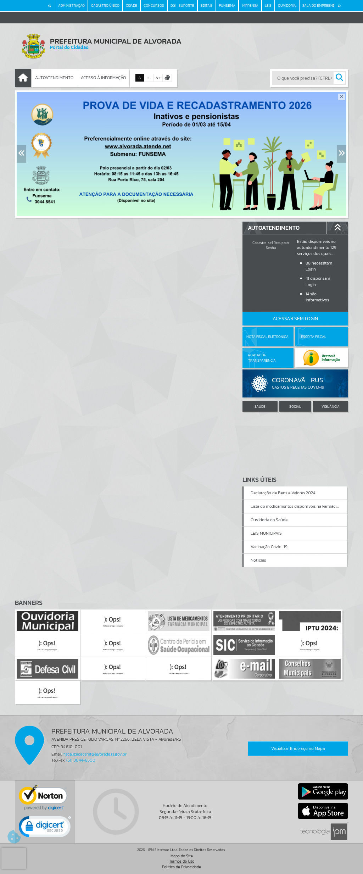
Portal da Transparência (262, 357)
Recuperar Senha (277, 245)
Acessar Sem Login (295, 318)
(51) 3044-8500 (80, 760)
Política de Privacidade (181, 867)
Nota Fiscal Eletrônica (267, 336)
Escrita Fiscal (313, 336)
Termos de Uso (181, 861)
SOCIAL (295, 406)
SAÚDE (260, 406)
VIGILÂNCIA (331, 406)
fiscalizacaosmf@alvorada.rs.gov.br (95, 754)
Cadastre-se (262, 242)
